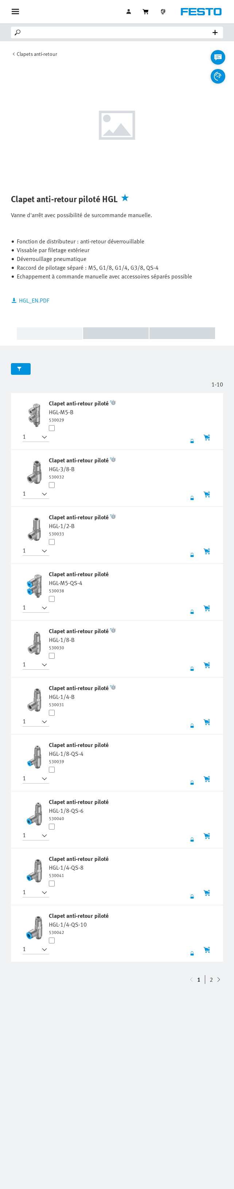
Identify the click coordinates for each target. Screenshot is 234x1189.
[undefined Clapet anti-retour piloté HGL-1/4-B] (82, 696)
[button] (31, 437)
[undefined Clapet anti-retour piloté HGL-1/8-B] (82, 639)
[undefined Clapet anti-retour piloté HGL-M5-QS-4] (79, 582)
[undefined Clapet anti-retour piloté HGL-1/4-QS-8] (79, 866)
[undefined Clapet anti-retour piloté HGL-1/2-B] (82, 525)
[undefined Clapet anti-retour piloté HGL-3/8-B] (82, 468)
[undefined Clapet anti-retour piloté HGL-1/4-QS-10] (79, 923)
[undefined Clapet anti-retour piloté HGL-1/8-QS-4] (79, 752)
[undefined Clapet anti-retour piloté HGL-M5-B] (82, 411)
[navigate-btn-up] (218, 979)
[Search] (118, 32)
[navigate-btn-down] (191, 979)
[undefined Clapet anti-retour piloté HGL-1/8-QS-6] (79, 809)
